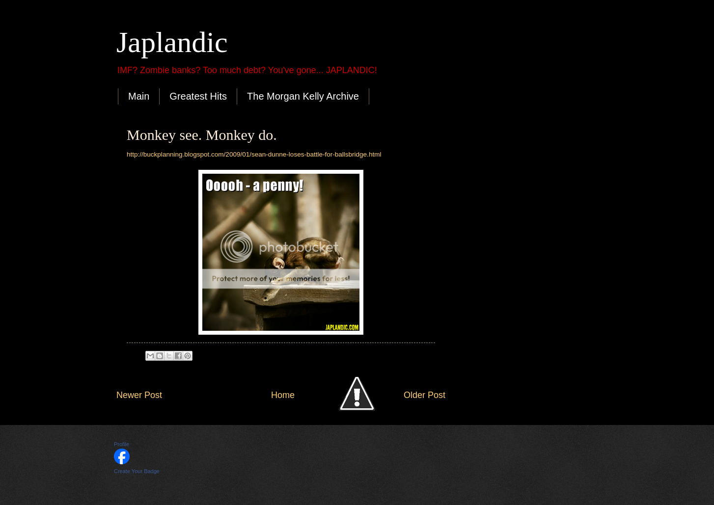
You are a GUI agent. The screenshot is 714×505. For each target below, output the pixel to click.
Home (283, 395)
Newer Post (139, 395)
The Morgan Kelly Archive (303, 96)
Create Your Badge (137, 471)
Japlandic (172, 42)
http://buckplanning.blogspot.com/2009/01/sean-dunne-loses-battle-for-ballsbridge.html (254, 154)
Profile (121, 444)
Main (138, 96)
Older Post (424, 395)
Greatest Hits (198, 96)
